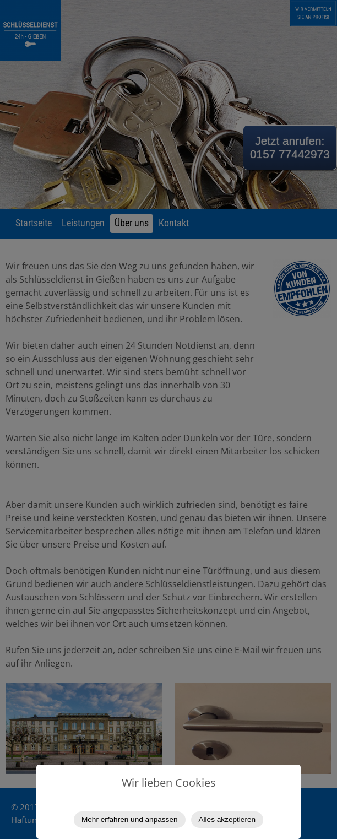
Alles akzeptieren (227, 819)
